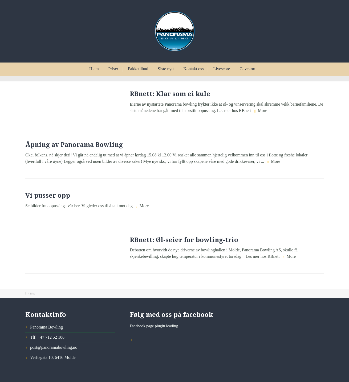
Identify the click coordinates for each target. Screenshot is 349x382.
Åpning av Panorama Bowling (74, 144)
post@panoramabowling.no (53, 347)
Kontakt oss (193, 69)
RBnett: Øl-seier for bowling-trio (184, 240)
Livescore (221, 69)
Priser (113, 69)
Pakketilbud (138, 69)
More (262, 110)
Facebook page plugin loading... (155, 326)
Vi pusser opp (47, 195)
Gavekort (247, 69)
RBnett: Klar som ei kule (170, 94)
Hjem (94, 69)
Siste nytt (166, 69)
